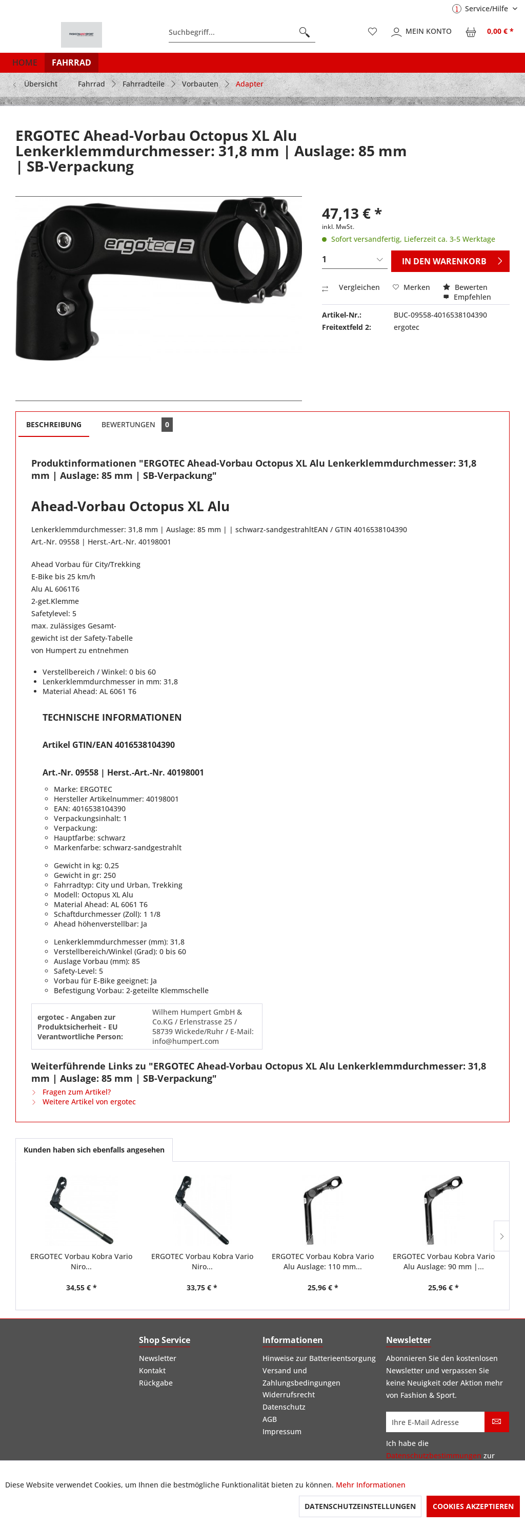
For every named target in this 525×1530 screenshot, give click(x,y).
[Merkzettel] (372, 32)
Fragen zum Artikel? (71, 1092)
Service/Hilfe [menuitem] (481, 8)
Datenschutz (284, 1407)
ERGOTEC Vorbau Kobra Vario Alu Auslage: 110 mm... (323, 1261)
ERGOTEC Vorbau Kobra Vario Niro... (81, 1261)
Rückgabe (156, 1383)
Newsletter (157, 1358)
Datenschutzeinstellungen (360, 1506)
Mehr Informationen (371, 1485)
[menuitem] (242, 32)
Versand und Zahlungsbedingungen (301, 1377)
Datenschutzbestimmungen (433, 1455)
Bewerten (465, 287)
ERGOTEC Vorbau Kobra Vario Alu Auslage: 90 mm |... (444, 1261)
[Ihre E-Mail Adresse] (435, 1422)
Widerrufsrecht (288, 1394)
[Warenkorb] (490, 32)
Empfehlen (467, 297)
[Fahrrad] (71, 62)
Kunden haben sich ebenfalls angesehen (94, 1150)
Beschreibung (54, 424)
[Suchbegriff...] (242, 32)
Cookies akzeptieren (473, 1506)
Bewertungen (137, 424)
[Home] (25, 62)
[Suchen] (304, 32)
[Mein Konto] (422, 32)
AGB (269, 1419)
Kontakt (152, 1370)
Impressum (281, 1431)
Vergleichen (351, 287)
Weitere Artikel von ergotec (83, 1101)
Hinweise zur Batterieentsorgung (319, 1358)
